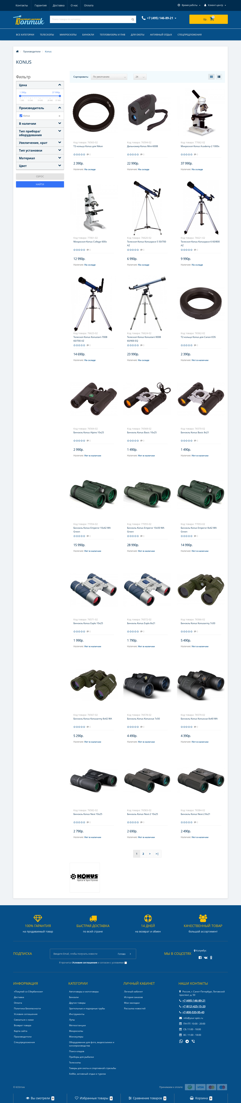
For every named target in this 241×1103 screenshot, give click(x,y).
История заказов (133, 997)
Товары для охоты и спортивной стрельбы (92, 1068)
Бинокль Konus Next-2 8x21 (195, 814)
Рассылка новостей (135, 1008)
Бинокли (88, 34)
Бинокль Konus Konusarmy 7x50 (198, 623)
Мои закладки (132, 1002)
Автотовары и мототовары (84, 991)
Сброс (40, 176)
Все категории (25, 34)
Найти (40, 184)
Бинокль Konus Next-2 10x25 (142, 814)
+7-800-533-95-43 (191, 1012)
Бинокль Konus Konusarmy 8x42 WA (92, 718)
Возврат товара (22, 1025)
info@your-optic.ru (191, 1018)
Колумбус (200, 950)
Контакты (89, 5)
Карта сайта (20, 1031)
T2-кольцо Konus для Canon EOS (198, 337)
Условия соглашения (25, 1014)
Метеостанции (77, 1025)
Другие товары (77, 1002)
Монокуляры (76, 1036)
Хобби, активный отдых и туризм (87, 1073)
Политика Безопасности (27, 1008)
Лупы (72, 1019)
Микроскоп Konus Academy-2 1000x (200, 146)
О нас (56, 5)
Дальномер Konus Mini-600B (142, 146)
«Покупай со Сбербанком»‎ (28, 991)
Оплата (71, 5)
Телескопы (47, 34)
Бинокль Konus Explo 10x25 (88, 623)
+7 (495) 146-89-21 (192, 1000)
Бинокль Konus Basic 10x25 (142, 432)
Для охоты (137, 34)
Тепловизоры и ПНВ (112, 34)
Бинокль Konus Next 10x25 (87, 814)
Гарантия (22, 5)
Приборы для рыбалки (81, 1056)
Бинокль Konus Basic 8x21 (195, 432)
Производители (23, 1036)
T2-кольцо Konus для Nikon (88, 146)
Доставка (40, 5)
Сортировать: (80, 76)
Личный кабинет (133, 991)
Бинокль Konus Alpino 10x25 (88, 432)
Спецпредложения (190, 34)
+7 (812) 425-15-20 (192, 1006)
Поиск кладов (76, 1051)
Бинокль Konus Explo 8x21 (141, 623)
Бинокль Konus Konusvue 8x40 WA (199, 718)
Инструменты (76, 1014)
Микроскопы (68, 34)
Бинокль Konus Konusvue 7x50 (143, 718)
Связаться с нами (24, 1019)
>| (157, 853)
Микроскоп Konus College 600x (90, 241)
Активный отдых (161, 34)
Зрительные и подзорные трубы (87, 1008)
